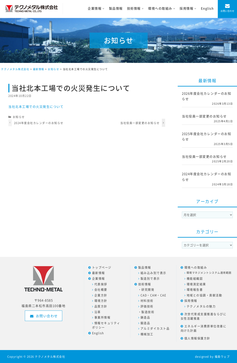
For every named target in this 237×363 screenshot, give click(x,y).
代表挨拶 (100, 284)
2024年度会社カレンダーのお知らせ (38, 123)
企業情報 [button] (97, 8)
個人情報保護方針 (197, 338)
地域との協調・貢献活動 (204, 295)
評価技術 (147, 306)
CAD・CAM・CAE (153, 295)
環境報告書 (195, 289)
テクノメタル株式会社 (50, 356)
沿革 (97, 312)
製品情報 (116, 8)
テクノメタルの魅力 (201, 306)
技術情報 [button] (136, 8)
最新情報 (98, 273)
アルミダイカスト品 (155, 328)
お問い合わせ (227, 11)
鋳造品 (145, 317)
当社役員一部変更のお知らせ (140, 123)
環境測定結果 (196, 284)
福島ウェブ (222, 356)
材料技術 (147, 300)
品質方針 (100, 306)
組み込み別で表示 (153, 273)
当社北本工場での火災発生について (35, 106)
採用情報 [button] (189, 8)
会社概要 (100, 289)
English (207, 8)
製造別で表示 (150, 278)
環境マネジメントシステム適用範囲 (209, 273)
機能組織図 (195, 278)
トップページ (102, 267)
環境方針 (100, 300)
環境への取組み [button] (162, 8)
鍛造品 (145, 323)
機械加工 (147, 334)
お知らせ (19, 117)
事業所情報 (102, 317)
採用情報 (190, 300)
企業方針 (100, 295)
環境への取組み (195, 267)
